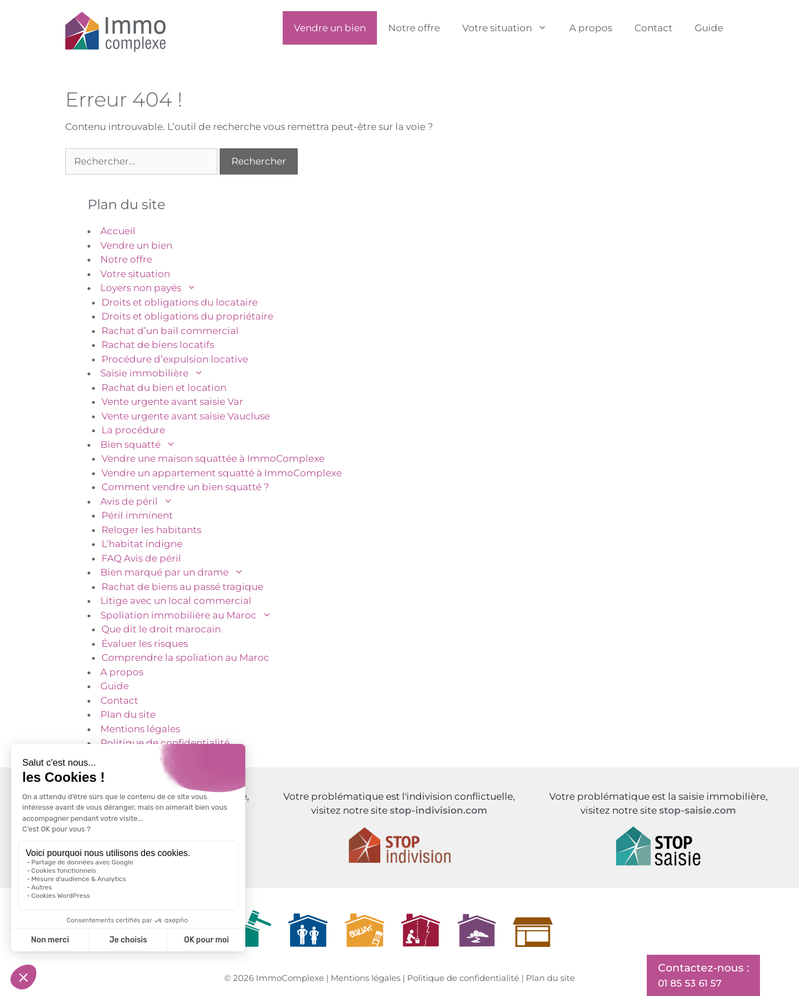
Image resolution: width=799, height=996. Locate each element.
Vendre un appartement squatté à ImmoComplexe (221, 472)
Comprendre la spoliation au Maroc (185, 657)
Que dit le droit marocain (161, 629)
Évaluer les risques (144, 643)
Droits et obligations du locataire (179, 302)
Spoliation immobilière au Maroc (191, 615)
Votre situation (510, 28)
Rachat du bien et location (163, 387)
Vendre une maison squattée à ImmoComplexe (213, 458)
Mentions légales (140, 728)
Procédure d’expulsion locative (174, 359)
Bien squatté (143, 444)
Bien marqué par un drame (177, 572)
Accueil (117, 230)
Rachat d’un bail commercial (170, 330)
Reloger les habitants (151, 529)
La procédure (133, 430)
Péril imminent (137, 515)
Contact (653, 27)
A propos (590, 27)
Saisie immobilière (157, 373)
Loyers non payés (153, 287)
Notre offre (414, 27)
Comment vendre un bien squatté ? (185, 486)
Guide (709, 27)
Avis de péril (142, 501)
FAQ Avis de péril (141, 558)
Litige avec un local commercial (175, 600)
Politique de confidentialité (165, 742)
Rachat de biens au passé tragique (182, 586)
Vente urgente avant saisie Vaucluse (185, 416)
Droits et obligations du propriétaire (187, 316)
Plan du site (128, 714)
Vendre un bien (330, 27)
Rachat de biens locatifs (157, 344)
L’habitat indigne (141, 543)
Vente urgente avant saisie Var (172, 401)
